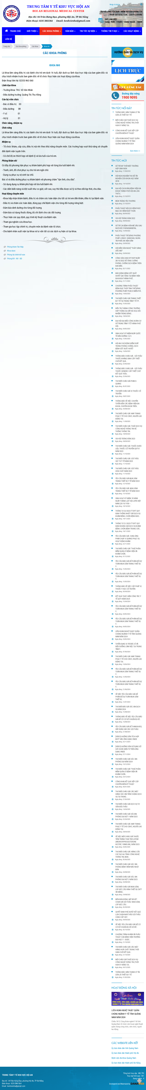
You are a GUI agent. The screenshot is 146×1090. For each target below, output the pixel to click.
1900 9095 (129, 97)
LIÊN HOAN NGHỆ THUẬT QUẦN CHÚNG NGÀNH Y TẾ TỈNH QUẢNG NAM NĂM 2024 (126, 1014)
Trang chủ (6, 46)
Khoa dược (11, 251)
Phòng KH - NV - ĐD (14, 258)
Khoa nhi (46, 46)
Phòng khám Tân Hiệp (15, 247)
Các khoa (35, 46)
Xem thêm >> (135, 151)
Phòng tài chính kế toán (16, 254)
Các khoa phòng (21, 46)
